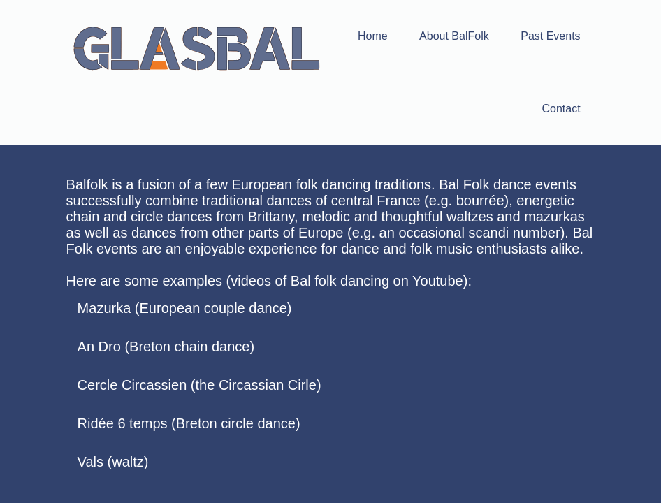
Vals (90, 461)
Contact (561, 109)
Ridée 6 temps (123, 423)
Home (373, 36)
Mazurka (104, 308)
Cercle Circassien (132, 385)
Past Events (550, 36)
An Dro (99, 346)
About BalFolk (454, 36)
